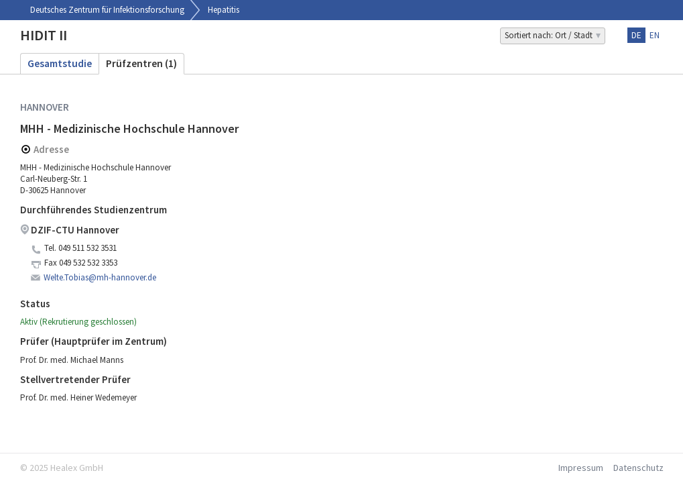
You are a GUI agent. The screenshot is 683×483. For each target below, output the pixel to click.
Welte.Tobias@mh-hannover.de (100, 277)
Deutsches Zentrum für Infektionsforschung (107, 9)
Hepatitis (223, 9)
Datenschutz (638, 468)
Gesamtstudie (59, 63)
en (654, 35)
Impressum (580, 468)
